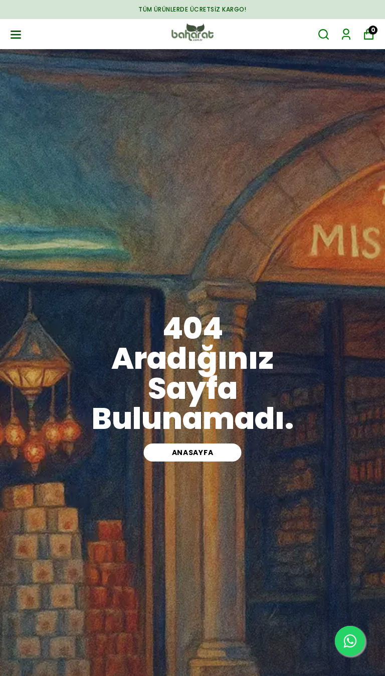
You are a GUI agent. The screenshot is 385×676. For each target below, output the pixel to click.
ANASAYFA (193, 452)
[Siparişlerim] (346, 34)
